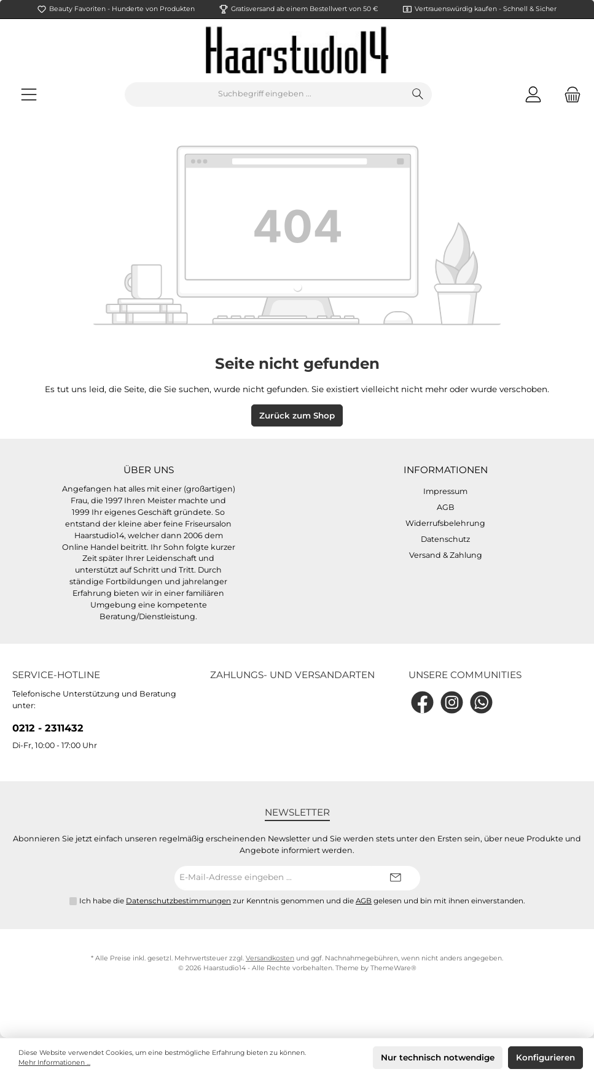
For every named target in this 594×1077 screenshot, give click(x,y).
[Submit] (395, 878)
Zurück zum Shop (297, 415)
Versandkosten (270, 958)
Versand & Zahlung (445, 555)
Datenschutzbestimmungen (178, 901)
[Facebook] (422, 702)
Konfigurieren (545, 1057)
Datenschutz (445, 539)
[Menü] (28, 94)
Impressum (445, 491)
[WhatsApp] (481, 702)
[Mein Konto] (533, 94)
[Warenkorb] (569, 94)
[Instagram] (452, 702)
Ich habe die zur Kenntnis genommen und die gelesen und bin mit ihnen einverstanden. (302, 901)
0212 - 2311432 (48, 728)
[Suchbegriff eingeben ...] (265, 94)
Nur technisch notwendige (437, 1057)
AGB (446, 507)
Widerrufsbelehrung (445, 523)
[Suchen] (418, 94)
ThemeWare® (393, 968)
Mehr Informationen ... (54, 1063)
